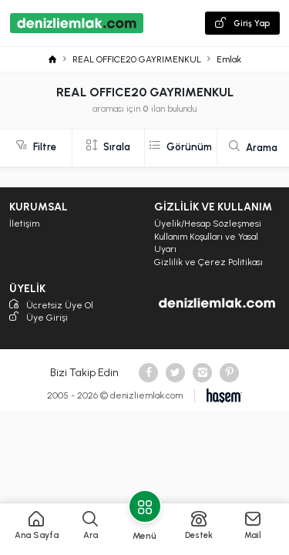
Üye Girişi (38, 318)
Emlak (229, 59)
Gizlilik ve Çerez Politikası (208, 262)
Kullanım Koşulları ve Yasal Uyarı (206, 243)
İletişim (24, 223)
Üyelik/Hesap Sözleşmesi (207, 223)
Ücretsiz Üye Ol (51, 305)
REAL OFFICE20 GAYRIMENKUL (136, 59)
